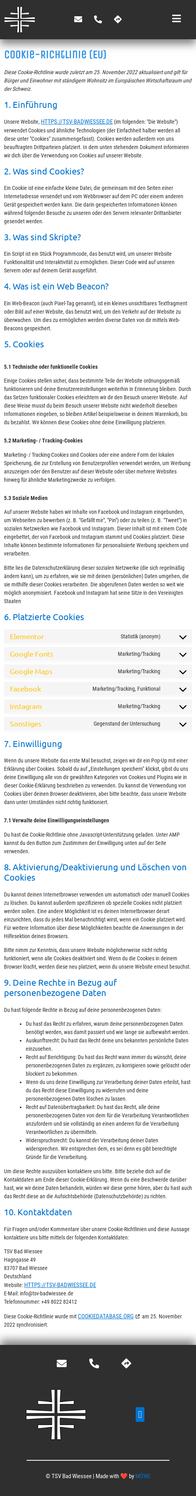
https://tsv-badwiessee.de (77, 121)
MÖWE (142, 1476)
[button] (140, 1414)
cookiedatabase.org (106, 1316)
